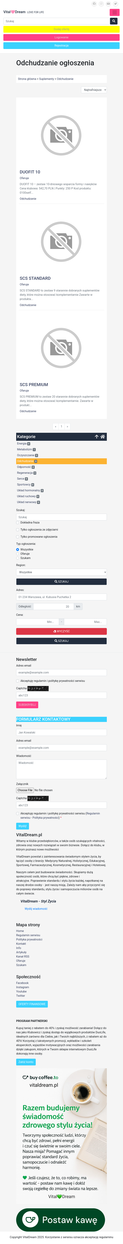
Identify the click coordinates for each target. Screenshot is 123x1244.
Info (18, 948)
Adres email (23, 665)
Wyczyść (61, 631)
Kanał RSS (22, 956)
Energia (23, 443)
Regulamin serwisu (28, 935)
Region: (21, 565)
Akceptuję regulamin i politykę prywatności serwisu (52, 681)
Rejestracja (62, 45)
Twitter (20, 995)
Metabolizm (26, 449)
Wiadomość (23, 756)
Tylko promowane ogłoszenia (38, 536)
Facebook (22, 983)
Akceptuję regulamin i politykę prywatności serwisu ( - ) (60, 815)
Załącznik (22, 784)
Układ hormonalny (30, 490)
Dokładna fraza (29, 522)
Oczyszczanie (27, 455)
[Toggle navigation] (115, 12)
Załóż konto (25, 1062)
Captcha (21, 688)
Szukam (25, 558)
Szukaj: (20, 510)
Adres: (20, 590)
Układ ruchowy (28, 496)
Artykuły (21, 952)
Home (20, 931)
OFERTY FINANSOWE (32, 1004)
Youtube (21, 991)
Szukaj (62, 581)
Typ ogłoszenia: (26, 543)
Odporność (26, 467)
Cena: (19, 614)
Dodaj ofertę (61, 29)
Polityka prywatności (46, 817)
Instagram (22, 987)
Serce (22, 479)
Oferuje (24, 178)
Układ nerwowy (28, 502)
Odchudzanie (28, 198)
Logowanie (61, 37)
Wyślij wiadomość (36, 908)
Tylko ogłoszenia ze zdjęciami (39, 529)
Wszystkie (26, 549)
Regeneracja (26, 473)
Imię (19, 725)
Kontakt (21, 943)
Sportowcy (25, 484)
